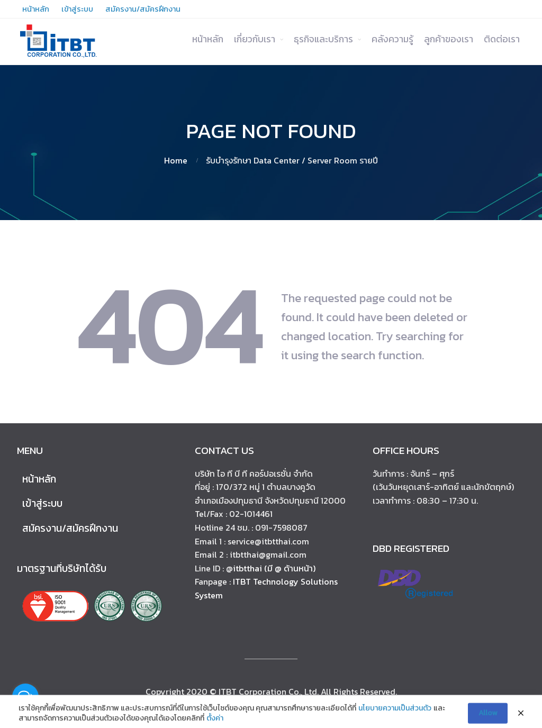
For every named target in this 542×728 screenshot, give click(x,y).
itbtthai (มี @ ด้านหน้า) (274, 568)
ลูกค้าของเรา (448, 39)
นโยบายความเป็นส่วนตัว (394, 714)
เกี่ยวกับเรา (254, 39)
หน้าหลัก (207, 39)
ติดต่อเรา (502, 39)
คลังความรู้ (392, 39)
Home (175, 160)
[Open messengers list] (25, 697)
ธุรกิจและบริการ (323, 39)
